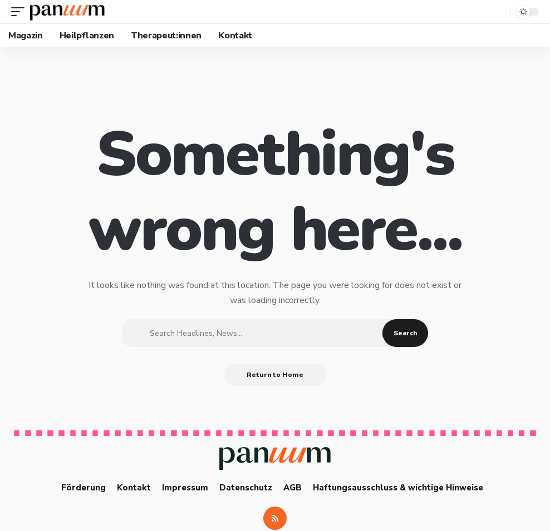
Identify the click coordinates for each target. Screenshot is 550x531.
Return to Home (275, 374)
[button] (20, 11)
